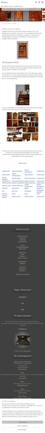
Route (22, 254)
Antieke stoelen (6, 185)
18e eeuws (15, 191)
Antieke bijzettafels (30, 178)
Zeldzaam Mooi (22, 261)
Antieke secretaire (29, 181)
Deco (3, 191)
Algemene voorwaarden (22, 274)
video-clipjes (27, 351)
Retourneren (22, 269)
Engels (14, 193)
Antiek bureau (6, 181)
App (22, 303)
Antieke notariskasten (28, 171)
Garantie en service (22, 236)
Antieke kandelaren (30, 182)
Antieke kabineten (17, 171)
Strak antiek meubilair (40, 191)
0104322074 (22, 297)
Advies (22, 245)
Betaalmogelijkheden (22, 247)
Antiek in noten (16, 196)
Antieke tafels (6, 174)
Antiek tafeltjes (28, 174)
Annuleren (22, 267)
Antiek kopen (22, 252)
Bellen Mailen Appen (7, 6)
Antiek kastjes (41, 171)
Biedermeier (15, 188)
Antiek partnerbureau (18, 181)
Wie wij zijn (22, 249)
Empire (26, 188)
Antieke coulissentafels (16, 174)
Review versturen (22, 258)
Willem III (4, 188)
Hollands (4, 193)
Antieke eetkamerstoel (28, 185)
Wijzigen (22, 270)
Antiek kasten (6, 171)
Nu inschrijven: (22, 329)
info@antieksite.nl (22, 385)
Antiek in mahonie (4, 196)
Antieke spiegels (6, 182)
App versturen (22, 392)
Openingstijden (18, 6)
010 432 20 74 (23, 378)
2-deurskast (27, 191)
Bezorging (22, 239)
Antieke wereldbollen (18, 182)
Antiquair (22, 263)
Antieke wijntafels (5, 178)
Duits (38, 193)
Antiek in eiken (28, 196)
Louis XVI (39, 188)
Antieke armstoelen (17, 185)
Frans (26, 193)
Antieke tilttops (16, 178)
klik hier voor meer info (22, 400)
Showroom (22, 238)
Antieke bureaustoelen (41, 185)
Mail (22, 309)
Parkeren (22, 256)
